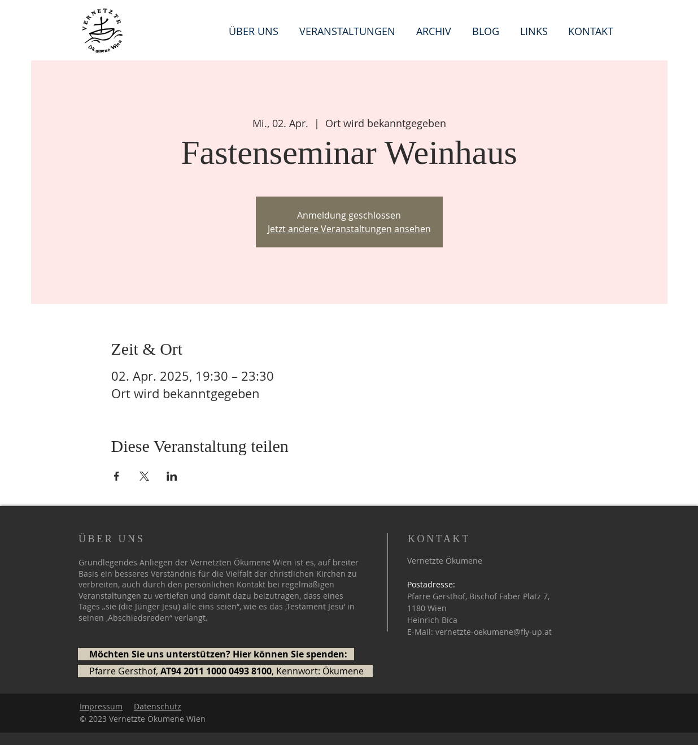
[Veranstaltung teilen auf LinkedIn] (172, 476)
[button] (536, 30)
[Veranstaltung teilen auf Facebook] (116, 476)
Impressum (101, 706)
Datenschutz (157, 706)
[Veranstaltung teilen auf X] (144, 476)
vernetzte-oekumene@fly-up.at (493, 631)
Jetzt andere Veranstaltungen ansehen (349, 229)
